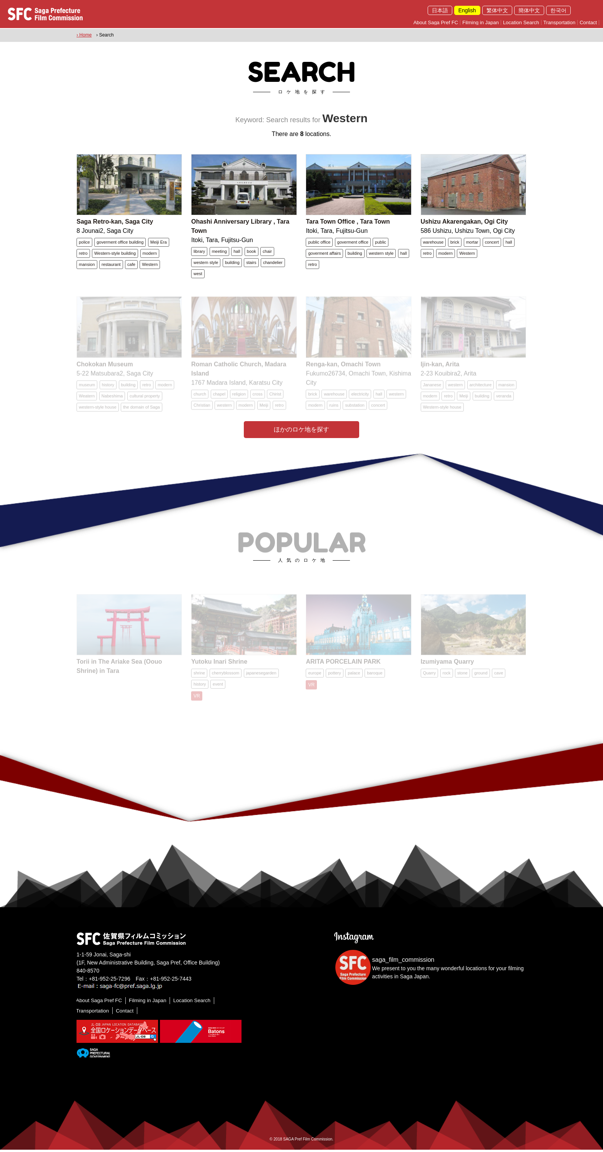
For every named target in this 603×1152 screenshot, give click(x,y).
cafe (131, 264)
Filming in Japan (480, 22)
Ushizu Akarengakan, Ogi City (464, 222)
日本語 (440, 10)
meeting (219, 251)
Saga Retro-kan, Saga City (115, 222)
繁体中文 (497, 10)
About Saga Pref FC (435, 22)
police (84, 242)
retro (83, 253)
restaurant (111, 264)
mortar (472, 242)
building (232, 263)
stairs (251, 263)
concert (492, 242)
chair (267, 251)
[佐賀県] (93, 1054)
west (197, 274)
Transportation (559, 22)
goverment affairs (324, 253)
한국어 (558, 10)
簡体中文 (529, 10)
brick (454, 242)
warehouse (433, 242)
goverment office (352, 242)
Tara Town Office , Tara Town (348, 222)
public (380, 242)
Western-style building (115, 253)
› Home (84, 35)
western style (205, 263)
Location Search (521, 22)
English (467, 10)
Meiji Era (158, 242)
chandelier (273, 263)
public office (319, 242)
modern (150, 253)
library (199, 251)
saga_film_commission (403, 962)
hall (236, 251)
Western (150, 264)
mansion (87, 264)
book (251, 251)
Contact (588, 22)
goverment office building (120, 242)
